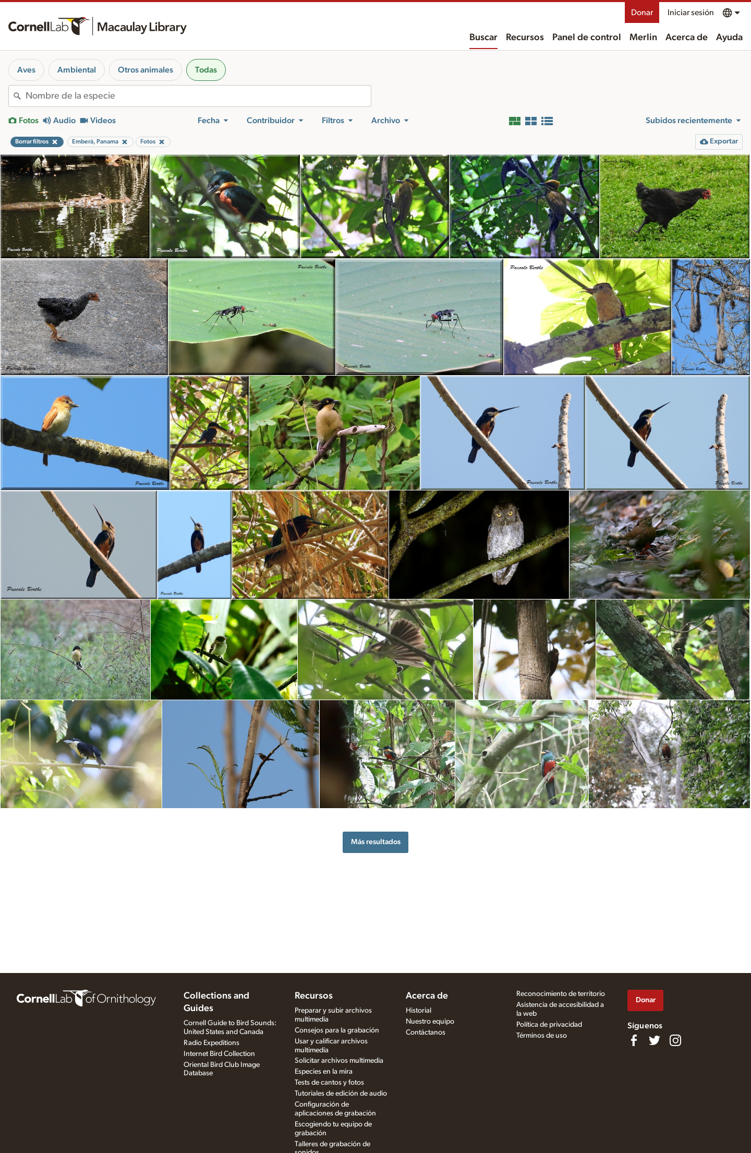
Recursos (525, 37)
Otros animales (145, 70)
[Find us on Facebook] (633, 1040)
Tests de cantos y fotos (329, 1082)
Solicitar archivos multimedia (339, 1060)
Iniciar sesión (691, 12)
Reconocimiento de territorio (560, 994)
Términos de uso (541, 1035)
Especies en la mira (324, 1071)
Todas (206, 70)
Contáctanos (425, 1032)
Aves (26, 70)
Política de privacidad (549, 1024)
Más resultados (376, 842)
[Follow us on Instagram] (675, 1040)
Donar (642, 12)
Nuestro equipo (430, 1021)
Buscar (483, 37)
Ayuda (729, 37)
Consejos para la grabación (337, 1030)
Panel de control (586, 37)
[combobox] (198, 96)
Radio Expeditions (211, 1043)
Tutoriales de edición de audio (341, 1093)
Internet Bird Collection (219, 1054)
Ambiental (76, 70)
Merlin (643, 37)
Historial (418, 1010)
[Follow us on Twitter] (654, 1040)
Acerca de (686, 37)
